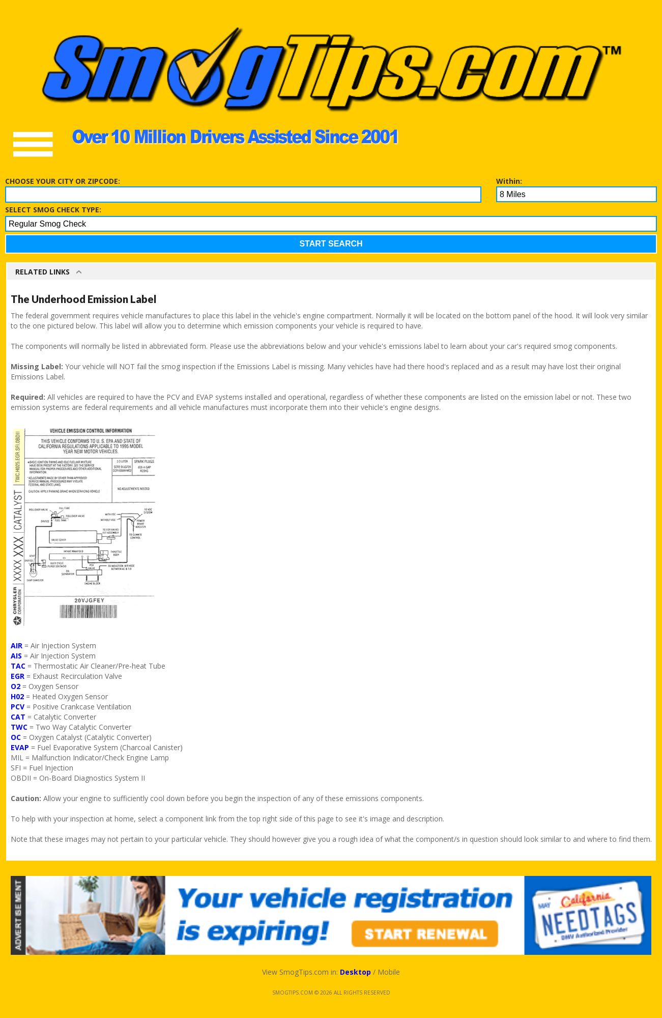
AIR (16, 645)
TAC (18, 666)
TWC (19, 727)
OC (16, 737)
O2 (15, 686)
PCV (17, 706)
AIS (16, 656)
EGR (17, 676)
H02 (17, 696)
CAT (18, 717)
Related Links (42, 272)
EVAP (20, 747)
